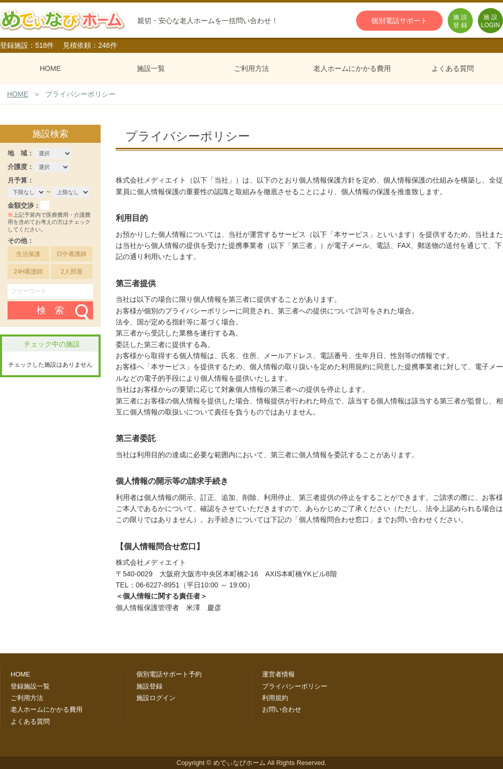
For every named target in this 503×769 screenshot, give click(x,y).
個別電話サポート (399, 21)
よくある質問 (453, 68)
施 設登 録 (460, 21)
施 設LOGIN (490, 21)
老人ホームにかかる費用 (352, 68)
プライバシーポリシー (294, 686)
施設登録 (149, 686)
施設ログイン (156, 698)
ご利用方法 (251, 68)
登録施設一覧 (30, 686)
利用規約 (275, 698)
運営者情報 (278, 674)
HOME (50, 68)
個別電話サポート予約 (169, 674)
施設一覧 (151, 68)
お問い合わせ (281, 709)
